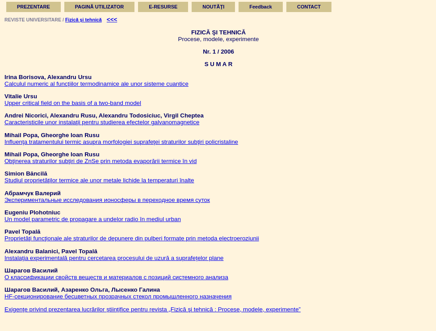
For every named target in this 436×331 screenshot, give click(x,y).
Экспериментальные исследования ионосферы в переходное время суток (107, 200)
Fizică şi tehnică (83, 19)
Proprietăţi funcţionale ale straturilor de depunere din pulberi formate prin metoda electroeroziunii (131, 238)
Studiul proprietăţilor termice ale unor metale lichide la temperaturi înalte (99, 180)
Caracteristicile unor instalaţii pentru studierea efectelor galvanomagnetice (101, 122)
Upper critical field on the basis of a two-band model (72, 103)
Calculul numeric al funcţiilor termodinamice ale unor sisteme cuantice (96, 83)
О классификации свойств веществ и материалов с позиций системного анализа (116, 277)
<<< (112, 19)
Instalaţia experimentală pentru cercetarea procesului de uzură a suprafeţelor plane (113, 258)
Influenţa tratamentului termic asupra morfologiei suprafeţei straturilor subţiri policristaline (121, 141)
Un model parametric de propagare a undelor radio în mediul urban (92, 219)
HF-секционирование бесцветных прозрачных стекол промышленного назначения (117, 296)
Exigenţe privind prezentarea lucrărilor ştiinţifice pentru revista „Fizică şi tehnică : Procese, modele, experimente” (152, 309)
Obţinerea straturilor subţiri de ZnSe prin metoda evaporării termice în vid (100, 161)
